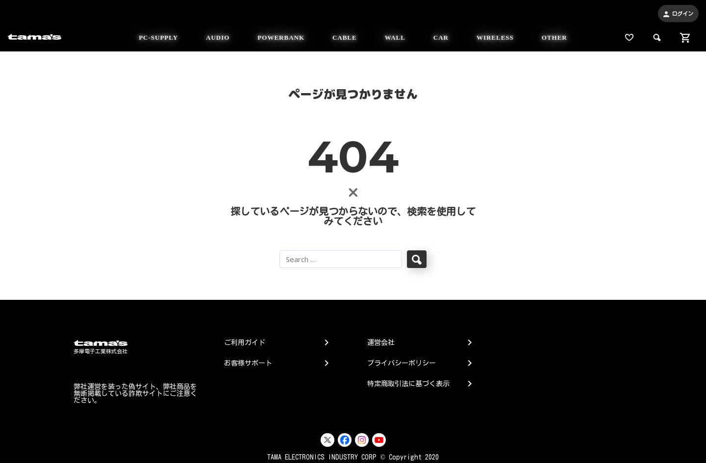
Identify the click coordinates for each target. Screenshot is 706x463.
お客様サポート (248, 363)
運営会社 (381, 342)
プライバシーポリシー (401, 363)
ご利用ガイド (244, 342)
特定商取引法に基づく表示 (408, 384)
